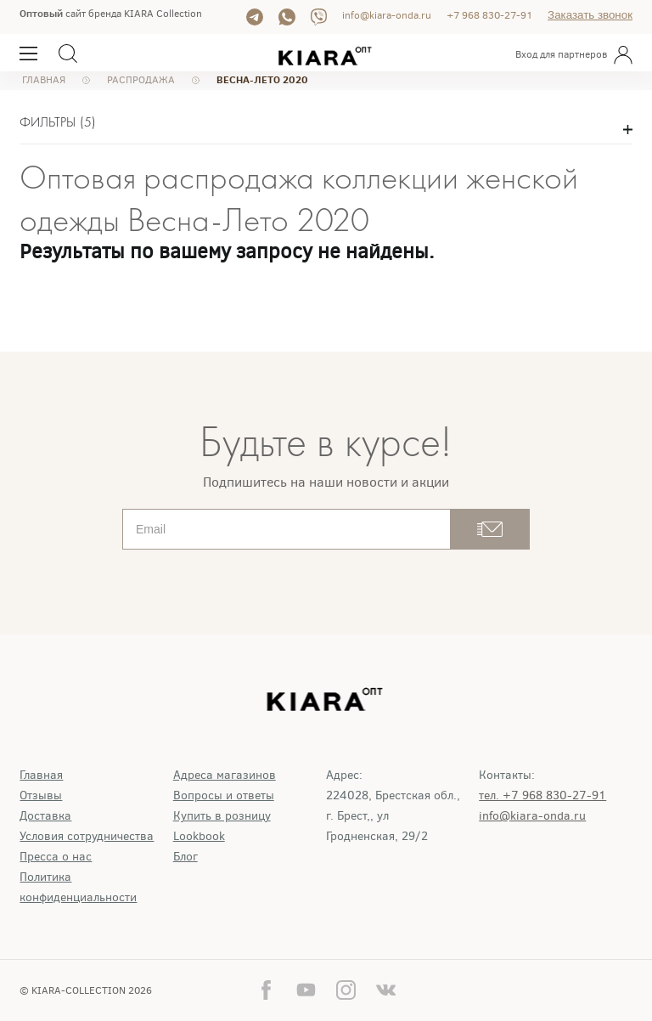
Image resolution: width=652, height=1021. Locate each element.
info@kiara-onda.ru (386, 15)
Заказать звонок (590, 14)
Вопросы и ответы (223, 795)
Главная (41, 775)
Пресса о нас (56, 857)
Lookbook (199, 836)
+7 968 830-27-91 (489, 15)
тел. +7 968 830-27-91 (542, 795)
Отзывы (41, 795)
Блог (185, 857)
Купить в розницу (222, 816)
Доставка (45, 816)
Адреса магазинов (224, 775)
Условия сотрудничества (87, 836)
